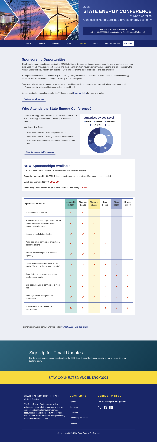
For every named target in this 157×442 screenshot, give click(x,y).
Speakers (55, 43)
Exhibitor (96, 43)
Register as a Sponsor (34, 99)
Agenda (42, 43)
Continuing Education (112, 43)
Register (128, 43)
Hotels (69, 43)
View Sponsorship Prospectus (40, 152)
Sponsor (83, 43)
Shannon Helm (80, 93)
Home (28, 43)
